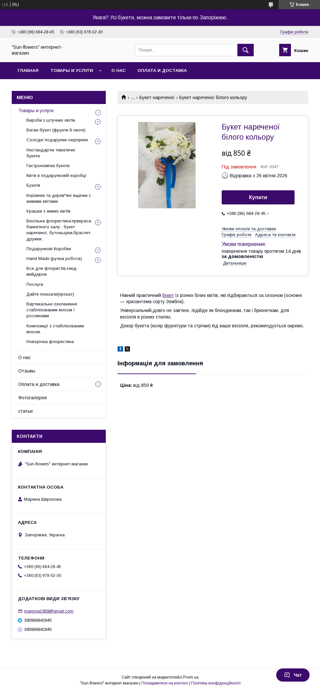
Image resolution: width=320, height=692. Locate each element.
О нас (118, 70)
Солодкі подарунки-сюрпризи (57, 139)
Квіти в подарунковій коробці (56, 175)
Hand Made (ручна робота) (54, 258)
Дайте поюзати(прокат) (50, 294)
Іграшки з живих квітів (48, 211)
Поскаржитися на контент (164, 683)
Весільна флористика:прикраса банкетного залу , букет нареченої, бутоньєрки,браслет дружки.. (58, 229)
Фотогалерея (32, 397)
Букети (33, 185)
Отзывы (26, 370)
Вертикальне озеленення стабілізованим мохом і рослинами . (51, 310)
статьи (25, 411)
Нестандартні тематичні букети (50, 152)
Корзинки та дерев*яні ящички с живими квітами (58, 198)
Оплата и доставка (162, 70)
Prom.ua (191, 677)
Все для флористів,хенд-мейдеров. (52, 271)
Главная (28, 70)
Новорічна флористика (50, 341)
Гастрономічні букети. (48, 165)
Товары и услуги (71, 70)
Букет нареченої (157, 97)
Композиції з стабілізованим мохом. (55, 328)
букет (168, 295)
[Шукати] (245, 50)
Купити (258, 197)
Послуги (34, 284)
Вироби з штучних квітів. (51, 120)
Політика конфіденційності (216, 683)
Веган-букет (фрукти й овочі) (56, 130)
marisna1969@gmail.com (48, 611)
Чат (293, 675)
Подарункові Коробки (48, 248)
